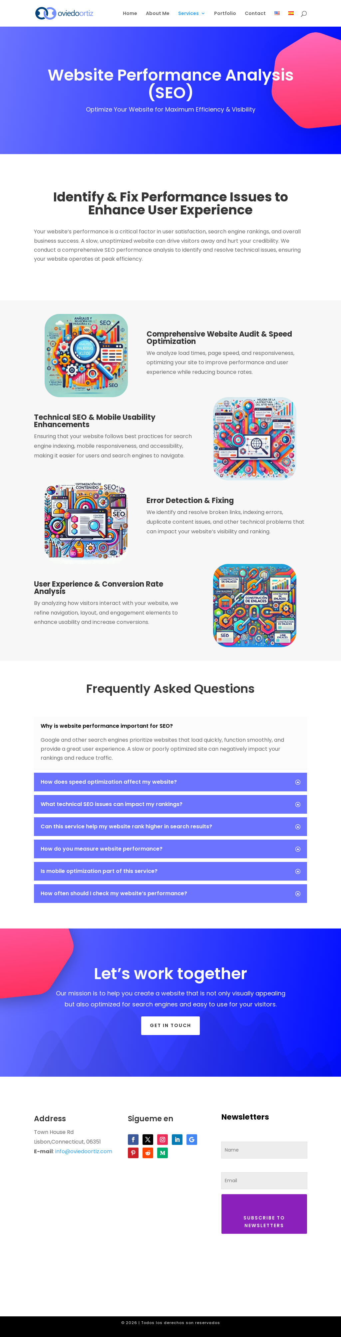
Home (130, 14)
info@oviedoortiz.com (83, 1151)
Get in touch (170, 1025)
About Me (158, 14)
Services (188, 14)
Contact (255, 14)
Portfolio (225, 14)
